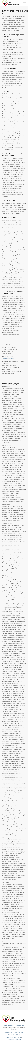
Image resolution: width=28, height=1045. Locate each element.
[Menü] (24, 3)
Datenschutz (17, 1037)
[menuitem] (24, 3)
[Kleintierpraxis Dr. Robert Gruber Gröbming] (11, 3)
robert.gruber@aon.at (8, 358)
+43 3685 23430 (8, 1032)
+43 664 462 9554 (18, 1032)
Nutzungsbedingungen (14, 1039)
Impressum (9, 1037)
